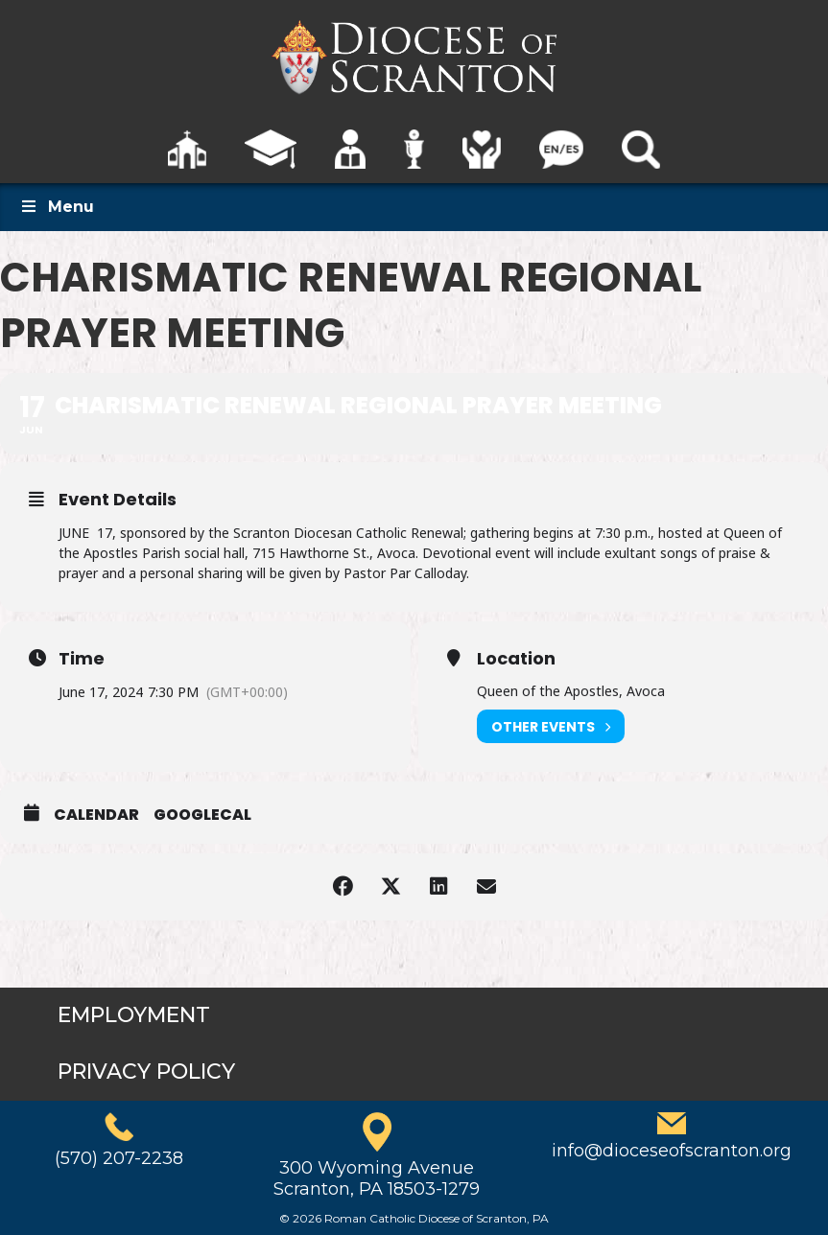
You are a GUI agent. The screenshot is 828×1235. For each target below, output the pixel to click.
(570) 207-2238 (119, 1158)
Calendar (96, 815)
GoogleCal (202, 815)
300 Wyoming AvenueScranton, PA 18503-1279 (376, 1178)
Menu (56, 207)
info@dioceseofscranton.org (672, 1150)
